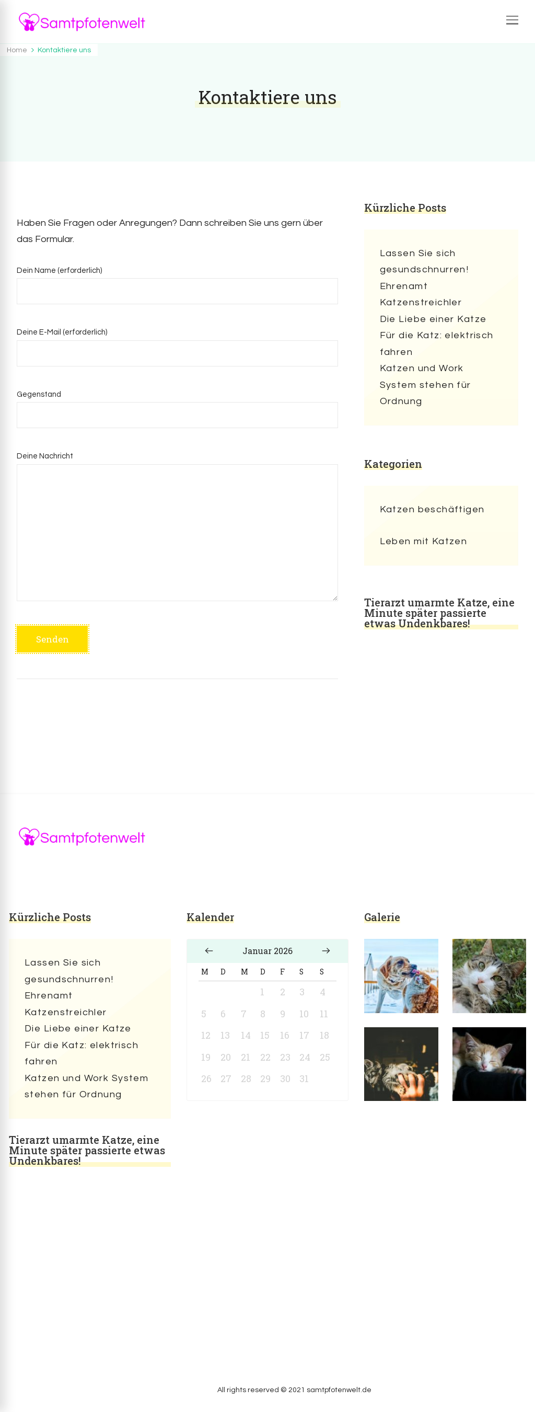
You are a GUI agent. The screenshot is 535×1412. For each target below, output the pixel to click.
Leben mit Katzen (424, 541)
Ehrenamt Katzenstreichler (421, 294)
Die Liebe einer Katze (433, 319)
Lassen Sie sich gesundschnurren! (424, 261)
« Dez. (209, 951)
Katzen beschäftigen (432, 509)
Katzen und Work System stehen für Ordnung (425, 384)
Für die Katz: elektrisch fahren (437, 343)
